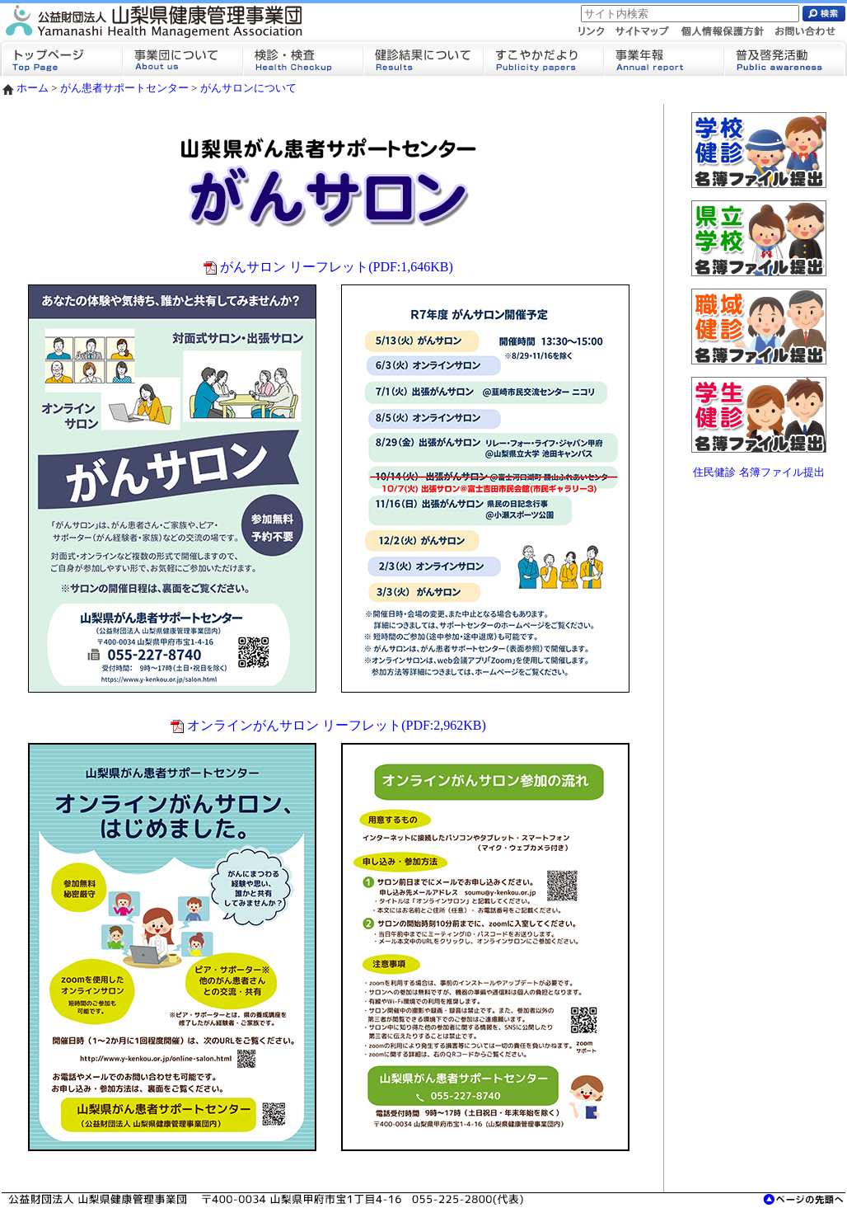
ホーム (25, 88)
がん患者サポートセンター (124, 88)
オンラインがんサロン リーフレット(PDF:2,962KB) (328, 725)
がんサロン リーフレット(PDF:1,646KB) (328, 267)
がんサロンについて (248, 88)
